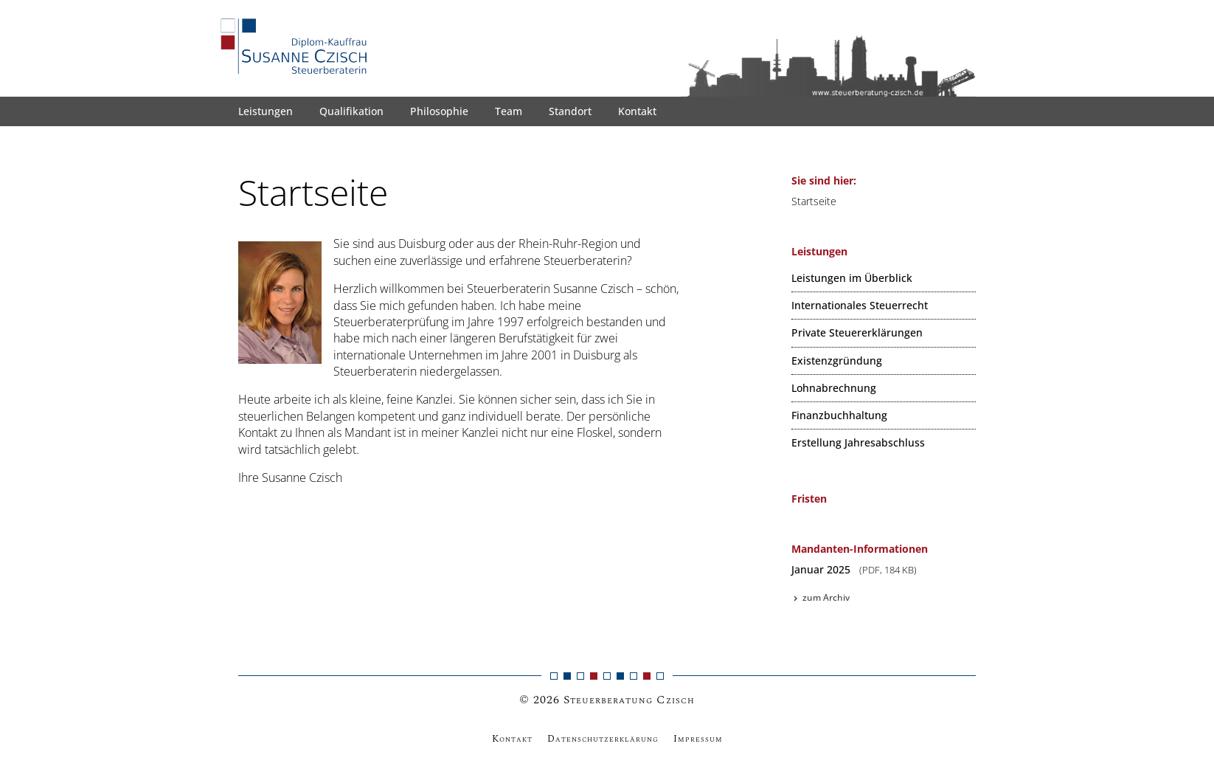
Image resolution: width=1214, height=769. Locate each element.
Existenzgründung (836, 361)
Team (508, 111)
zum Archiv (820, 597)
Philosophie (439, 111)
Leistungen (265, 111)
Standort (570, 111)
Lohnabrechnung (833, 388)
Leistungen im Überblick (851, 278)
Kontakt (637, 111)
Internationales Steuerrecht (859, 305)
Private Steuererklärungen (857, 332)
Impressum (698, 738)
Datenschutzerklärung (603, 738)
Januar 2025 (854, 569)
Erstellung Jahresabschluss (858, 442)
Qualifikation (351, 111)
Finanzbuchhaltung (839, 415)
